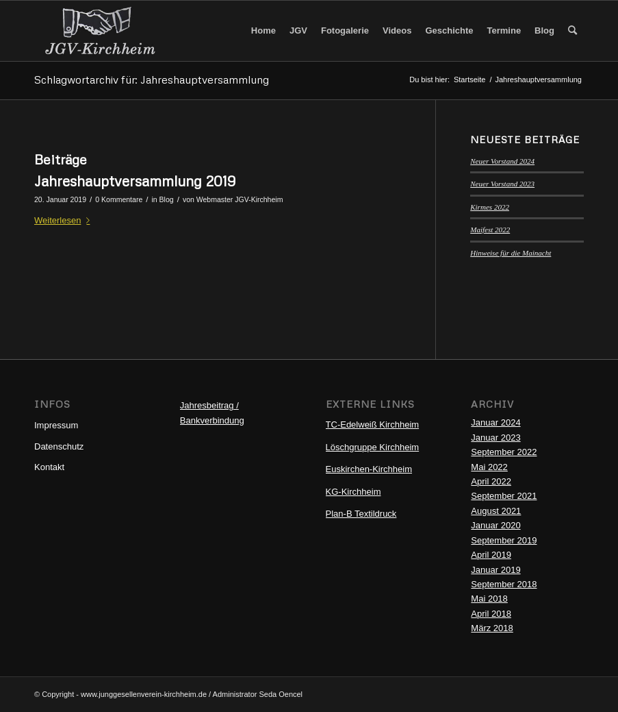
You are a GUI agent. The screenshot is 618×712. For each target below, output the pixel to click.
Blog (166, 199)
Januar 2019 (495, 570)
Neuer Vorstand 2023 (502, 184)
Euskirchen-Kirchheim (369, 469)
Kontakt (49, 467)
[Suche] (572, 31)
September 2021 (504, 496)
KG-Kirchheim (353, 492)
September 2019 (504, 540)
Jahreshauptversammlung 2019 (134, 181)
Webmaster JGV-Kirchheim (239, 199)
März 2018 (492, 628)
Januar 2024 (495, 422)
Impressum (56, 425)
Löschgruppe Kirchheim (373, 447)
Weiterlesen (64, 220)
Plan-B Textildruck (361, 513)
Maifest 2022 (490, 229)
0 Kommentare (118, 199)
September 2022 (504, 452)
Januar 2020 (495, 525)
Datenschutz (58, 446)
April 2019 (491, 555)
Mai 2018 (489, 598)
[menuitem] (263, 31)
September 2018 (504, 584)
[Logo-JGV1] (100, 31)
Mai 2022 (489, 467)
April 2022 (491, 481)
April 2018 (491, 614)
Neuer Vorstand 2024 (502, 161)
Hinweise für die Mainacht (510, 253)
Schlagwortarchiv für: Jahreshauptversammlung (151, 79)
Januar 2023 (495, 437)
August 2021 (496, 511)
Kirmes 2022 (489, 207)
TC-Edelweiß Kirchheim (373, 424)
